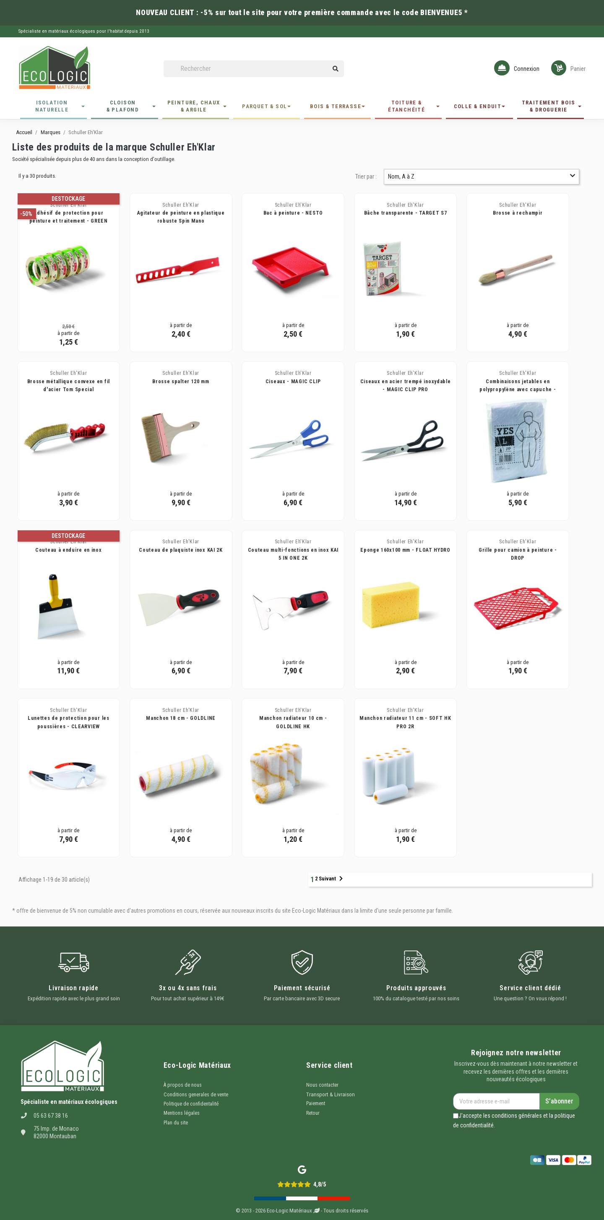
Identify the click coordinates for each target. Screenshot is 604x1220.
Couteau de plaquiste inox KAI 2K (180, 550)
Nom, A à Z (481, 176)
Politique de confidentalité (191, 1104)
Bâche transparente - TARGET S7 (405, 213)
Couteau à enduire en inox (68, 550)
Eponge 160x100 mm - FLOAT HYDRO (405, 550)
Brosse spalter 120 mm (180, 381)
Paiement (315, 1103)
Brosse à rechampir (518, 213)
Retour (313, 1113)
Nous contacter (322, 1085)
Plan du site (176, 1123)
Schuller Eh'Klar (68, 205)
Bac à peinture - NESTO (293, 213)
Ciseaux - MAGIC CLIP (293, 381)
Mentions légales (182, 1113)
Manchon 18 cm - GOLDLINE (181, 718)
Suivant (331, 878)
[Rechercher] (254, 69)
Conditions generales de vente (196, 1095)
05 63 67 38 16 (51, 1115)
